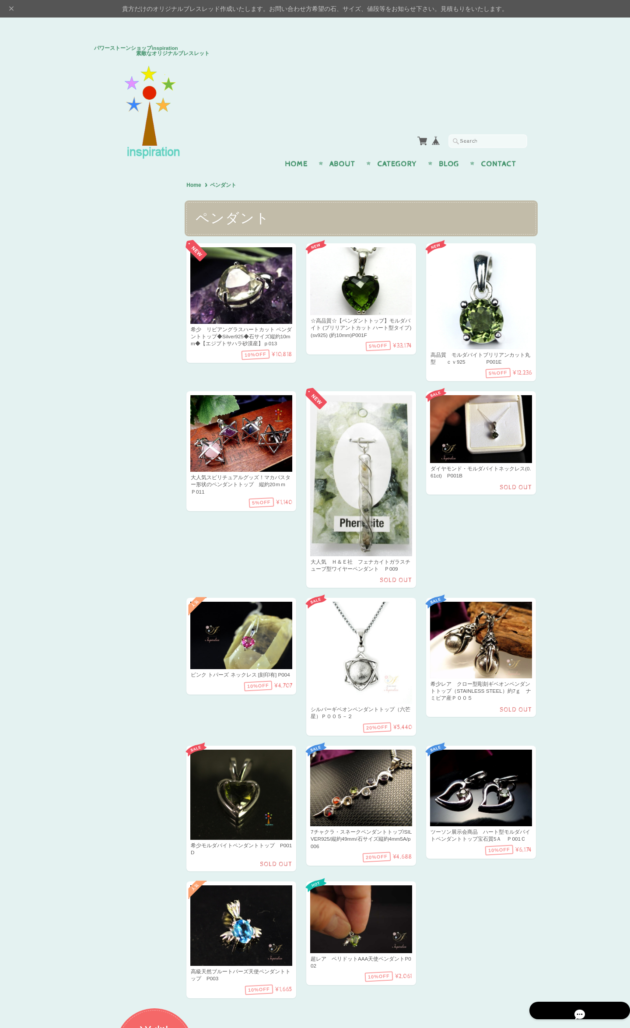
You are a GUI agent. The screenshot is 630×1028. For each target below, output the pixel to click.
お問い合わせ (123, 654)
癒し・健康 (119, 310)
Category (397, 147)
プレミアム (119, 456)
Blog (449, 147)
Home (296, 147)
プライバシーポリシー (133, 671)
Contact (498, 147)
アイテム (116, 362)
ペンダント (119, 379)
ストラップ (119, 414)
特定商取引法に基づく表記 (138, 688)
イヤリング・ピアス (130, 397)
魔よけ (113, 327)
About (342, 147)
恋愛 (110, 275)
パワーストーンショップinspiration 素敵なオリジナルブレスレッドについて (142, 628)
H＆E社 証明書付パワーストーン (140, 435)
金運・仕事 (119, 292)
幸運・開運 (119, 344)
